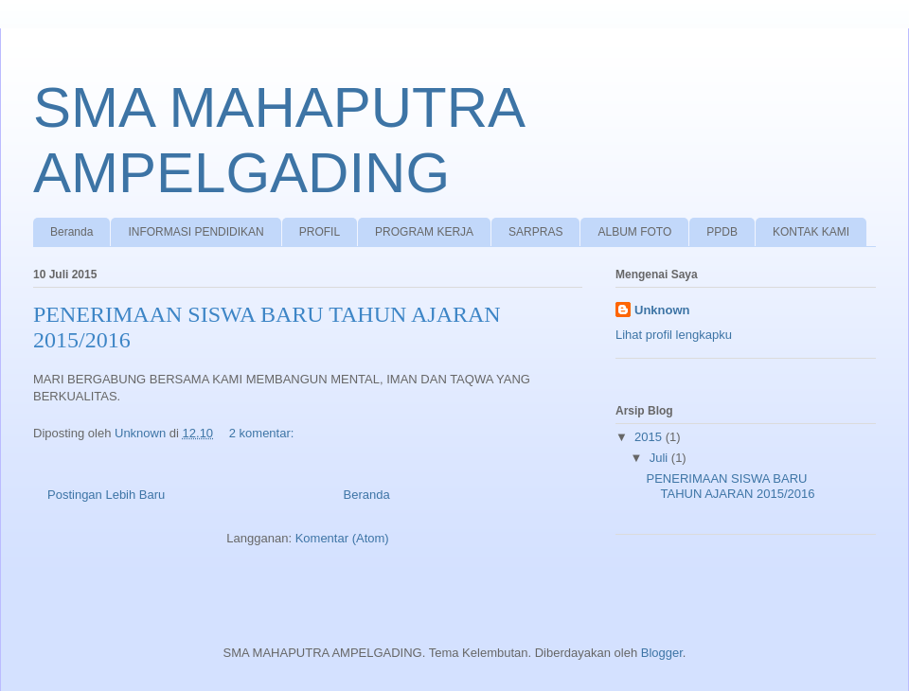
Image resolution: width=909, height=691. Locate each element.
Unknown (662, 310)
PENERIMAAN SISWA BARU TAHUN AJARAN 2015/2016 (730, 486)
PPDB (722, 232)
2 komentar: (263, 433)
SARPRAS (535, 232)
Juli (660, 458)
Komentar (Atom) (342, 538)
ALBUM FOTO (634, 232)
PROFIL (319, 232)
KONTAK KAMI (811, 232)
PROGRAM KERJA (424, 232)
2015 (650, 437)
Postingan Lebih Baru (106, 494)
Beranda (71, 232)
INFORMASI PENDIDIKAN (195, 232)
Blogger (662, 653)
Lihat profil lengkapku (673, 335)
